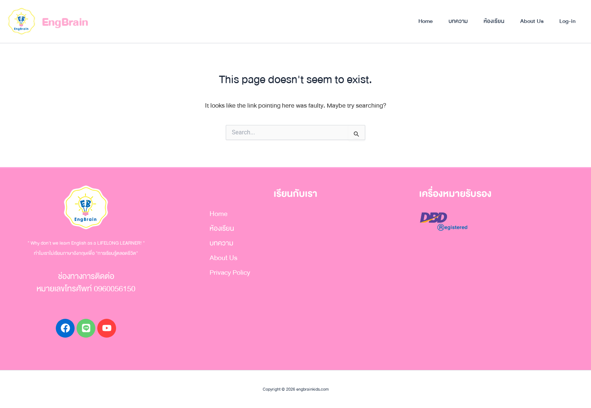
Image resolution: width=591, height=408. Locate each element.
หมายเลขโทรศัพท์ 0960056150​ (86, 289)
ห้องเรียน (494, 21)
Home (425, 21)
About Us (532, 21)
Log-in (567, 21)
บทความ (458, 21)
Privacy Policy (230, 272)
